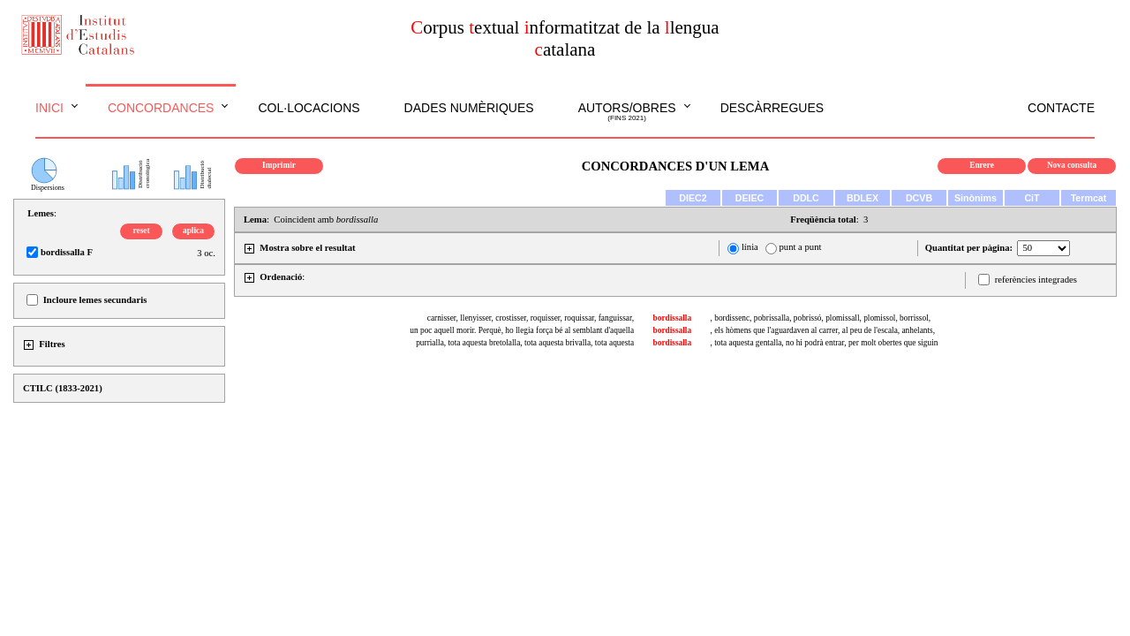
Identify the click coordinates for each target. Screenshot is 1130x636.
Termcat (1089, 198)
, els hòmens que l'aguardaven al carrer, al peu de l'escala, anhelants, (823, 330)
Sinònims (975, 198)
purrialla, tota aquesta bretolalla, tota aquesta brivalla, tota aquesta (525, 342)
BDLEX (862, 198)
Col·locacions (308, 108)
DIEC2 (692, 198)
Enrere (981, 165)
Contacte (1061, 108)
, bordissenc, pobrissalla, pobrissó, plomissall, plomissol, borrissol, (821, 318)
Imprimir (279, 165)
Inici (49, 108)
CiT (1031, 198)
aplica (193, 230)
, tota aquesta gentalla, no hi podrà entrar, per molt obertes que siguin (824, 342)
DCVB (919, 198)
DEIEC (750, 198)
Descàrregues (772, 108)
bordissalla (672, 318)
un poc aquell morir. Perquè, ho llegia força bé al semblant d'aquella (522, 330)
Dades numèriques (469, 108)
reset (141, 230)
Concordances (161, 108)
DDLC (806, 198)
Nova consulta (1071, 165)
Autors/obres (627, 112)
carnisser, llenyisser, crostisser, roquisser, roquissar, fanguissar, (530, 318)
